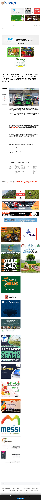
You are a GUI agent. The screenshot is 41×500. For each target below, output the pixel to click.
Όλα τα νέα (28, 490)
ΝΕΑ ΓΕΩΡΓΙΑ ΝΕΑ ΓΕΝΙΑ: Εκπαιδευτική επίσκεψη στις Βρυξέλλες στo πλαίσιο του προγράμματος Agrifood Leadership (23, 168)
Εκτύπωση (4, 98)
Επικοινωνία (26, 492)
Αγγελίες (32, 490)
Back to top (4, 483)
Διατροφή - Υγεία (4, 490)
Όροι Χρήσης (37, 490)
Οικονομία (28, 488)
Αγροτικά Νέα (7, 488)
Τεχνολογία (37, 488)
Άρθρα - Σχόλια (22, 490)
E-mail (5, 102)
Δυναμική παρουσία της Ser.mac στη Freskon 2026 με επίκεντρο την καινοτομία (11, 167)
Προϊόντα (9, 490)
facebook (34, 151)
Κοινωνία (32, 488)
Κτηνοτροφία (13, 488)
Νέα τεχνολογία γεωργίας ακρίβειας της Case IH (29, 166)
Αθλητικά (13, 490)
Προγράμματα (23, 488)
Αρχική (3, 488)
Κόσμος (17, 490)
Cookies (14, 492)
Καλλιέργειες (18, 488)
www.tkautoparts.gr (14, 127)
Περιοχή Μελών (19, 492)
